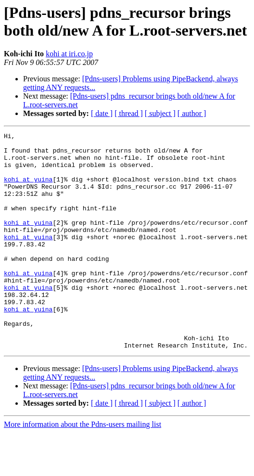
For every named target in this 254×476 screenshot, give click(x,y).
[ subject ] (160, 113)
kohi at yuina (28, 189)
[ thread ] (128, 113)
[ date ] (102, 113)
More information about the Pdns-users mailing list (82, 467)
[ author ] (192, 113)
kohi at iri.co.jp (69, 54)
